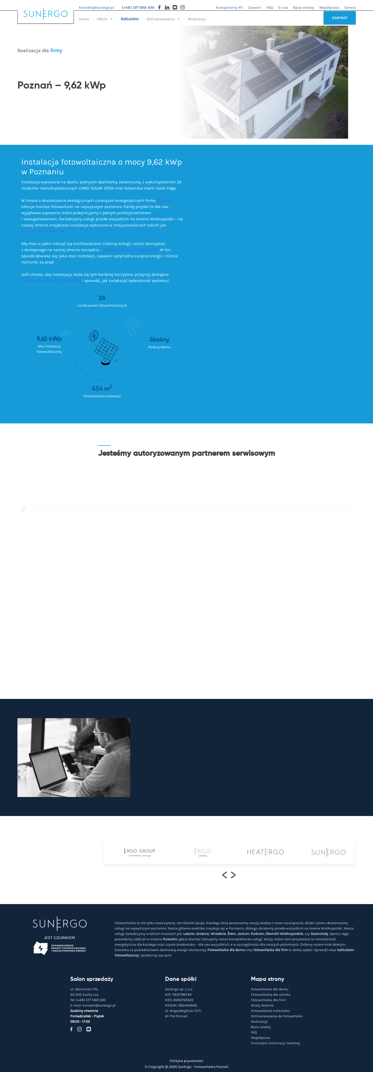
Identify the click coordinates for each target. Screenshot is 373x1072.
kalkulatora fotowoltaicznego (130, 249)
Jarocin (243, 934)
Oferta (105, 17)
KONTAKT (339, 18)
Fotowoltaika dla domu (226, 950)
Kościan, (258, 934)
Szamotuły (319, 934)
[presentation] (225, 874)
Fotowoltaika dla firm (268, 1000)
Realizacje (197, 19)
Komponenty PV (229, 7)
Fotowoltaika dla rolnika (270, 994)
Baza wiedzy (303, 7)
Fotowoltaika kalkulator (270, 1011)
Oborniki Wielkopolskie (42, 231)
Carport (254, 7)
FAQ (269, 7)
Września (218, 934)
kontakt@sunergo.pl (96, 7)
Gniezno (202, 934)
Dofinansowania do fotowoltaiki (277, 1016)
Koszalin (170, 939)
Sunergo (165, 200)
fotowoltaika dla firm (271, 950)
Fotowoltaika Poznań (211, 1067)
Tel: (88, 1000)
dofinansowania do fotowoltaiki (51, 280)
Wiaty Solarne (262, 1005)
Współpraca (329, 7)
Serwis (350, 7)
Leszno (189, 934)
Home (84, 19)
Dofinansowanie (163, 17)
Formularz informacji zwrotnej (275, 1043)
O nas (283, 7)
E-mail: (93, 1005)
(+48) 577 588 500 (138, 7)
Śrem (231, 934)
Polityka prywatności (187, 1061)
